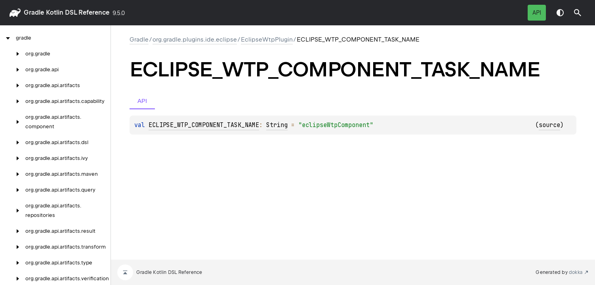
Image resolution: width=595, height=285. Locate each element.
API (536, 13)
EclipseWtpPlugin (267, 39)
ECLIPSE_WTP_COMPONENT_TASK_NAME (204, 125)
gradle (34, 12)
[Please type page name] (577, 13)
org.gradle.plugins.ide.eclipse (195, 39)
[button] (577, 13)
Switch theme (560, 13)
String (277, 125)
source (549, 125)
